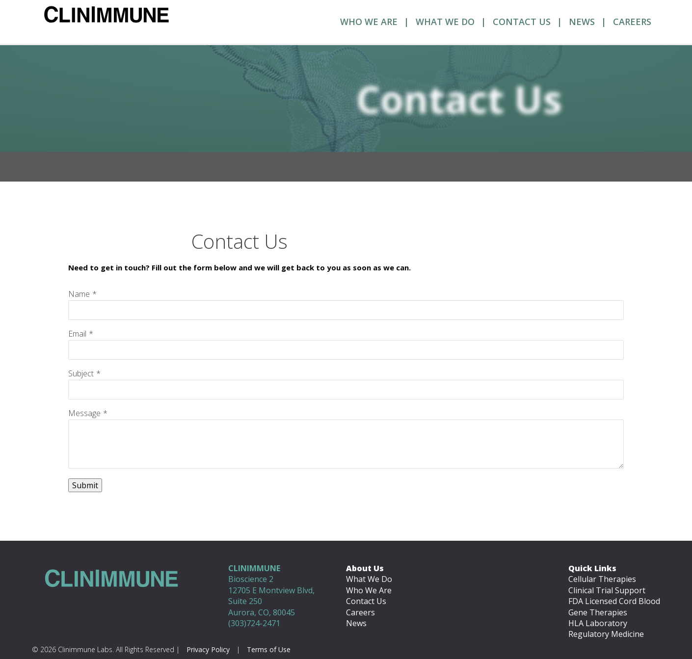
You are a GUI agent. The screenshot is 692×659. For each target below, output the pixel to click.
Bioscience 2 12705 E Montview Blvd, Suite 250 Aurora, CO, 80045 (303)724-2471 (271, 596)
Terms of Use (269, 649)
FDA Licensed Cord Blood (614, 601)
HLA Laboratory (597, 623)
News (582, 21)
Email (77, 333)
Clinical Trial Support (606, 590)
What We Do (445, 21)
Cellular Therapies (602, 579)
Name (79, 294)
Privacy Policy (208, 649)
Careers (632, 21)
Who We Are (369, 21)
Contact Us (522, 21)
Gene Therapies (597, 612)
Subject (81, 373)
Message (84, 413)
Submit (85, 485)
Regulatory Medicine (606, 634)
